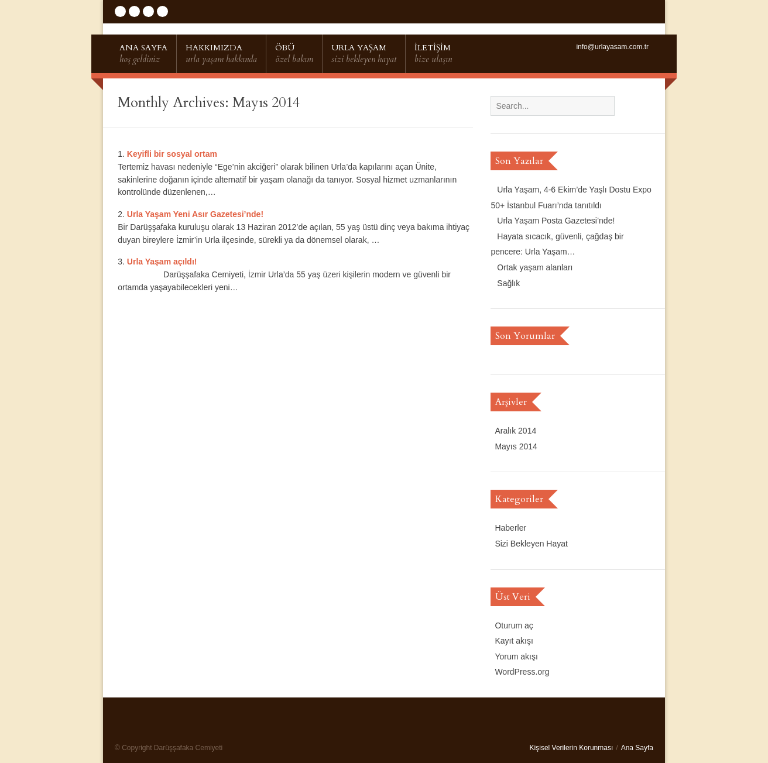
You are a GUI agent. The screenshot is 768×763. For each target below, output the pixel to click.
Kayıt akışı (514, 640)
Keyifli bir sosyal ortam (172, 154)
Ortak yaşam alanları (534, 267)
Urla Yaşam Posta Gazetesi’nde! (556, 220)
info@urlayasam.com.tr (612, 47)
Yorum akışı (516, 656)
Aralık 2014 (515, 430)
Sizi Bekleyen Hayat (531, 543)
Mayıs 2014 (516, 446)
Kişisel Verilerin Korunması (571, 748)
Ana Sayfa (637, 748)
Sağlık (508, 283)
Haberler (510, 527)
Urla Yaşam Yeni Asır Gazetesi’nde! (195, 214)
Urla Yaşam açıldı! (162, 261)
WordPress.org (522, 671)
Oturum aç (514, 625)
